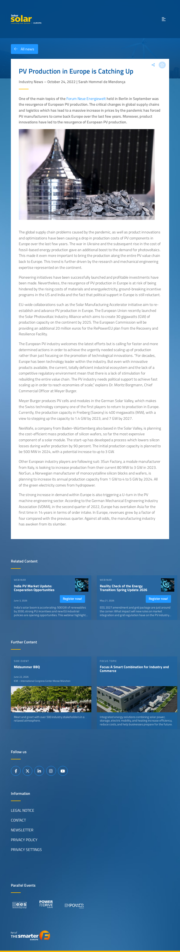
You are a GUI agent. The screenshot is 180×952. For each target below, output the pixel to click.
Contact (18, 820)
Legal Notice (22, 810)
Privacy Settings (26, 850)
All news (22, 49)
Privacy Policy (24, 840)
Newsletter (22, 830)
